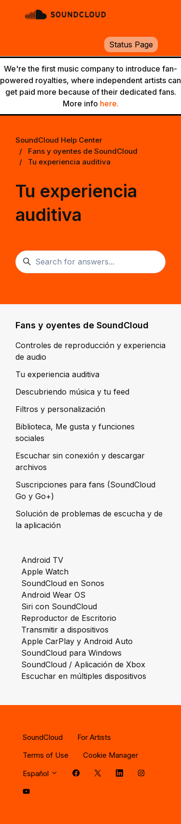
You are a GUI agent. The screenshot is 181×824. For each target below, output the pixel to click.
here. (109, 103)
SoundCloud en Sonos (62, 583)
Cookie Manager (110, 755)
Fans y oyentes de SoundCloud (83, 151)
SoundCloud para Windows (71, 653)
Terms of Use (46, 755)
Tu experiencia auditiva (69, 161)
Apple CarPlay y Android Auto (77, 641)
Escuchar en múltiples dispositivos (83, 676)
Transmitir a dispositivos (65, 629)
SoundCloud (43, 737)
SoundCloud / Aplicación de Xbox (83, 664)
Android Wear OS (53, 595)
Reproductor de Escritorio (68, 618)
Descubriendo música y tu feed (72, 392)
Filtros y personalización (60, 409)
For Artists (94, 737)
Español (40, 773)
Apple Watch (45, 571)
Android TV (42, 560)
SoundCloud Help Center (58, 140)
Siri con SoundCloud (59, 606)
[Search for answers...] (90, 262)
